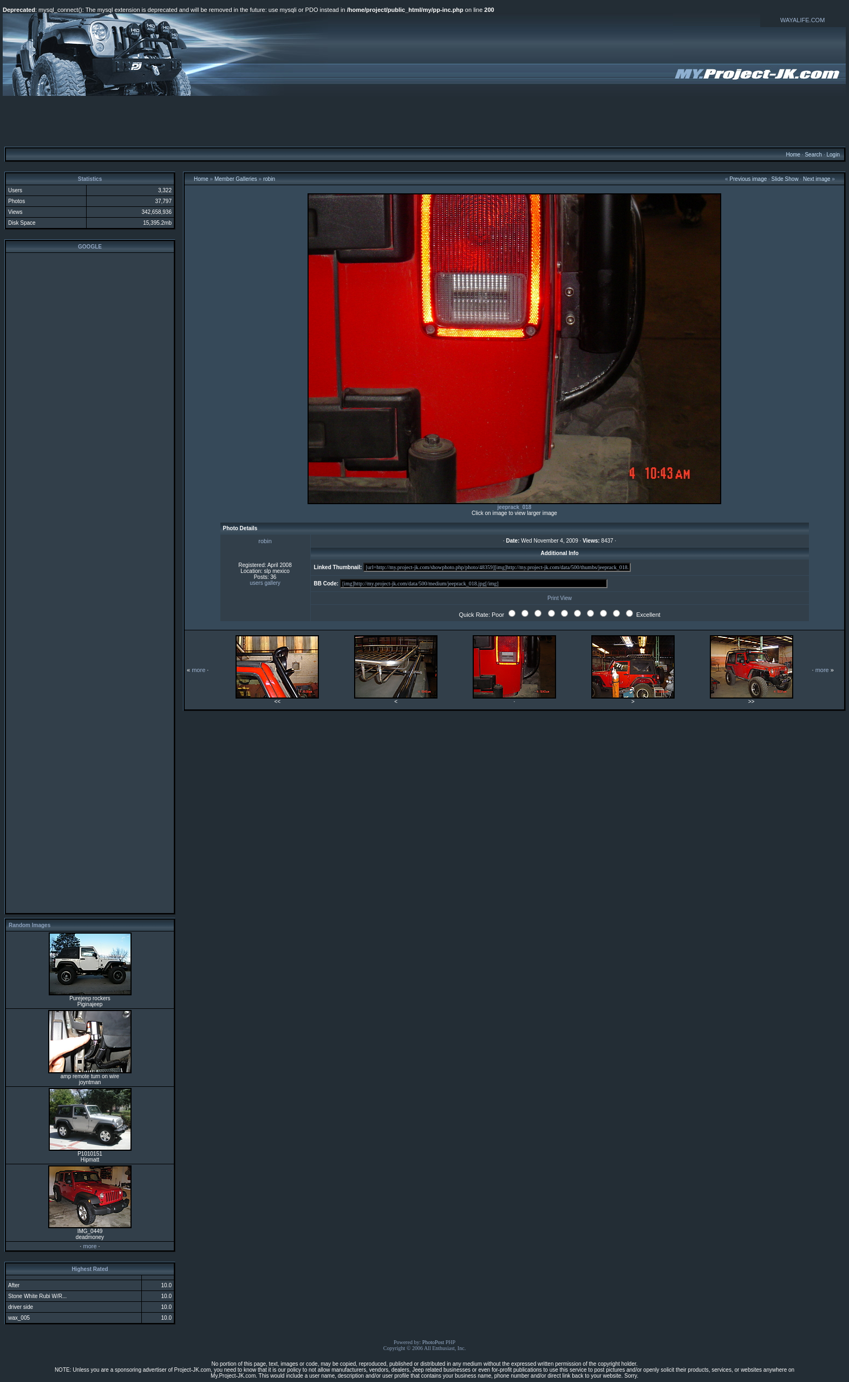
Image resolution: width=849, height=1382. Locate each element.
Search (813, 155)
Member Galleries (235, 179)
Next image (817, 179)
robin (269, 179)
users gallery (265, 583)
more (89, 1246)
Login (832, 155)
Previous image (748, 179)
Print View (559, 598)
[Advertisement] (424, 120)
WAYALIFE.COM (802, 20)
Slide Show (785, 179)
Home (793, 155)
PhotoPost (433, 1342)
